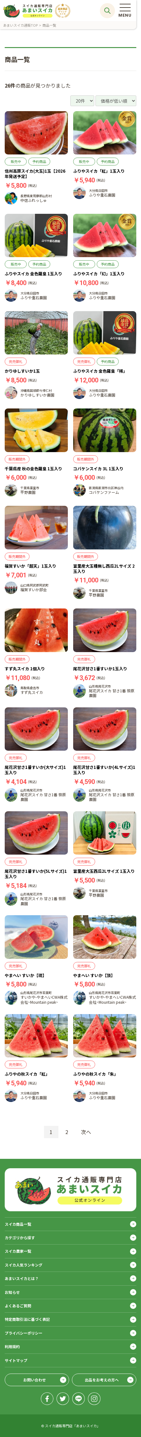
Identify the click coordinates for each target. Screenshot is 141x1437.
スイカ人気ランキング (23, 1264)
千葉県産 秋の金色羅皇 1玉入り (33, 469)
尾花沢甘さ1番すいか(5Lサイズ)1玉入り (36, 873)
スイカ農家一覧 (18, 1251)
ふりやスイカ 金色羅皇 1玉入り (33, 274)
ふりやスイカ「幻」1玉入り (99, 274)
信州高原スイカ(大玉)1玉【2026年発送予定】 (35, 173)
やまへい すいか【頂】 (94, 975)
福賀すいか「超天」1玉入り (30, 566)
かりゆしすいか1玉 (22, 371)
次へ (86, 1132)
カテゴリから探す (20, 1237)
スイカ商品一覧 (18, 1224)
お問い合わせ (34, 1379)
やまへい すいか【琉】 (25, 975)
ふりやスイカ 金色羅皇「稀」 (100, 371)
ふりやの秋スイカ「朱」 (95, 1074)
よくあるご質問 (18, 1305)
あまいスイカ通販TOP (20, 25)
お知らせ (12, 1292)
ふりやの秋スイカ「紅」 (27, 1074)
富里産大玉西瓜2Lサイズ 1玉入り (104, 871)
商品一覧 (49, 25)
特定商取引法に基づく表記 (27, 1319)
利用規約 (12, 1346)
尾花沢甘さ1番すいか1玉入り (100, 669)
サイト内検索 (107, 10)
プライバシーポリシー (23, 1333)
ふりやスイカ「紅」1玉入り (99, 171)
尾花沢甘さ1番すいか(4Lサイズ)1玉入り (104, 769)
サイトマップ (16, 1360)
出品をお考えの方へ (102, 1379)
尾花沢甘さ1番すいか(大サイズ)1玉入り (35, 769)
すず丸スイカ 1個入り (25, 669)
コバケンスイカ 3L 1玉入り (98, 469)
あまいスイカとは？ (22, 1278)
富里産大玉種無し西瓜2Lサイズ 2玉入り (104, 568)
